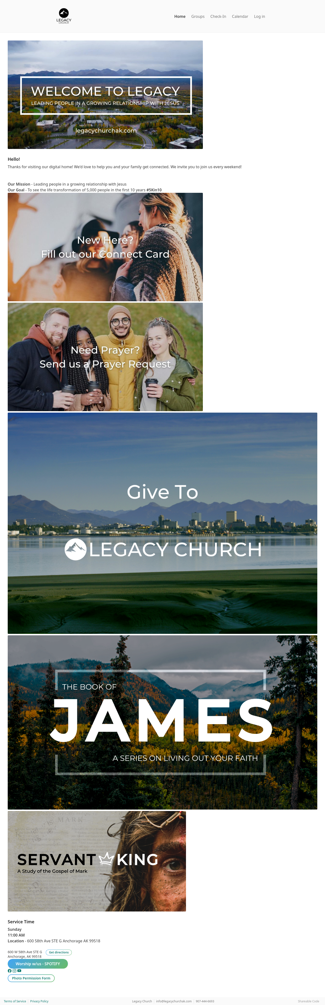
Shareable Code (308, 1001)
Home (180, 16)
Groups (198, 16)
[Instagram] (15, 971)
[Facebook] (10, 971)
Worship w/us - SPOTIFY (38, 963)
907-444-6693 (205, 1001)
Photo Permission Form (31, 978)
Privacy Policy (39, 1001)
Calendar (240, 16)
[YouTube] (19, 971)
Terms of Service (15, 1001)
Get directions (59, 952)
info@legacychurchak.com (174, 1001)
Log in (259, 16)
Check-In (218, 16)
